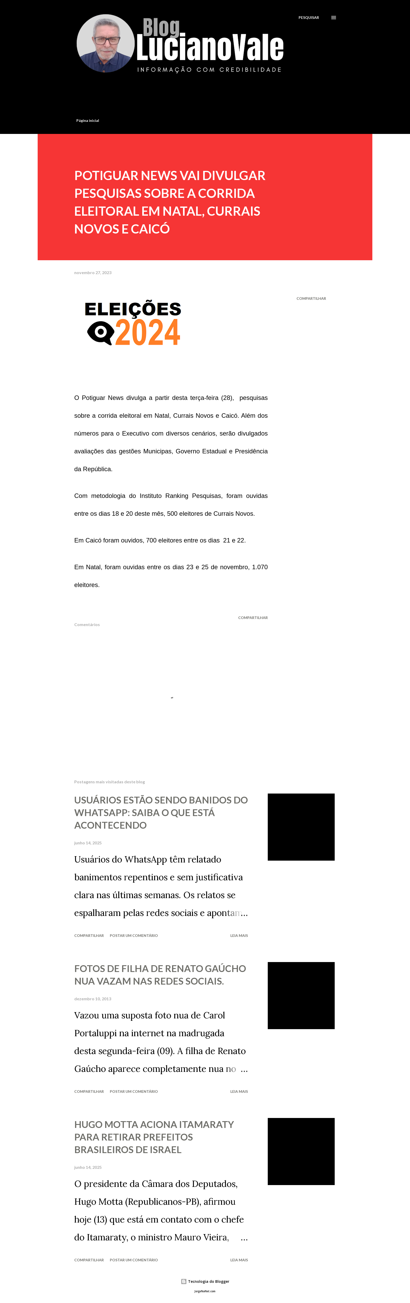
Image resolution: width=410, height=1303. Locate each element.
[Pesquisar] (309, 17)
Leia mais (239, 935)
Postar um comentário (134, 935)
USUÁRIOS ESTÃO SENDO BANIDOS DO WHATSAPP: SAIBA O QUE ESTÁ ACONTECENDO (161, 812)
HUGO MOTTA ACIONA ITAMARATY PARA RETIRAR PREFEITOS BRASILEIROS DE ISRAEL (154, 1137)
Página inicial (87, 120)
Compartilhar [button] (311, 298)
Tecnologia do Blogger (205, 1281)
